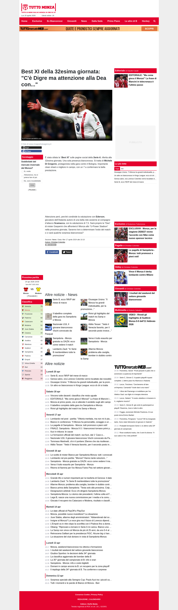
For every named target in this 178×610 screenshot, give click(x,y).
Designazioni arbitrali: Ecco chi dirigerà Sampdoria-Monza (78, 491)
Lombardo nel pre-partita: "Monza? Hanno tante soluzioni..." (78, 458)
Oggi (117, 169)
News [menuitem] (84, 21)
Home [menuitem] (24, 21)
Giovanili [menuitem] (71, 21)
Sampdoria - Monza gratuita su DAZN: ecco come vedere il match (64, 341)
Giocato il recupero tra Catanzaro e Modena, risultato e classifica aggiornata (86, 500)
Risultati (32, 190)
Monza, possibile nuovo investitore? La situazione (74, 514)
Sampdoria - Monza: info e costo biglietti (69, 563)
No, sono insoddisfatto (32, 181)
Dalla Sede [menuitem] (97, 21)
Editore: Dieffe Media (89, 604)
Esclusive (120, 224)
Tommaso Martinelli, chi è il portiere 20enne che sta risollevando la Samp (85, 441)
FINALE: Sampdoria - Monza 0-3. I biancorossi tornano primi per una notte (85, 428)
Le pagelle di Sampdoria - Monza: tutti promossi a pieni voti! (78, 425)
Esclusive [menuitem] (37, 21)
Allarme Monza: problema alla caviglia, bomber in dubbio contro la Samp (84, 484)
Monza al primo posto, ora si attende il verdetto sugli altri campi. (80, 402)
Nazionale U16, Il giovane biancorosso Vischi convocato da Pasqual (82, 438)
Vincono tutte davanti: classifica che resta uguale (73, 395)
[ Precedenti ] (32, 296)
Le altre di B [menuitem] (131, 21)
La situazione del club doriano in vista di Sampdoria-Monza (78, 537)
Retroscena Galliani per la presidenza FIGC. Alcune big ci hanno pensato (85, 533)
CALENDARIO (94, 599)
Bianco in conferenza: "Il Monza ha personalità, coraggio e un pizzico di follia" (87, 422)
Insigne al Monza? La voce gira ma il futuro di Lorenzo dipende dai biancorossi (87, 520)
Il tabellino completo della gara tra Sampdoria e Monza (64, 316)
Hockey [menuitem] (146, 21)
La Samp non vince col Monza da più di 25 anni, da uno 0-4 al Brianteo (84, 530)
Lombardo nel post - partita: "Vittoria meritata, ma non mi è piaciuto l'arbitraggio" (88, 419)
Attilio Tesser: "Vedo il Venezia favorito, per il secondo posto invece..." (100, 327)
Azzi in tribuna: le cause (61, 432)
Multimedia (120, 310)
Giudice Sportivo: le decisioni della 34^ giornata (73, 553)
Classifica (27, 302)
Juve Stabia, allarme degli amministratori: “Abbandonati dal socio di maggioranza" (89, 517)
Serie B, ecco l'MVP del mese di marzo (68, 376)
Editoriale (120, 70)
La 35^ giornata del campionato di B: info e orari (73, 560)
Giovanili (119, 288)
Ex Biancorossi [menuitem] (55, 21)
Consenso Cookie (82, 595)
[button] (32, 185)
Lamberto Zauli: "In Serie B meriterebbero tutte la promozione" (64, 352)
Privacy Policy (97, 595)
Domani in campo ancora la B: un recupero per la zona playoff (79, 566)
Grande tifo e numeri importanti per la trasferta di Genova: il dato (81, 478)
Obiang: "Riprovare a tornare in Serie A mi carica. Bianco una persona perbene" (88, 527)
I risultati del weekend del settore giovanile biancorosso (76, 550)
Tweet (67, 252)
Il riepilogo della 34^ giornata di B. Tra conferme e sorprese (78, 569)
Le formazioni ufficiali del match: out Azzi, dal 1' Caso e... (77, 435)
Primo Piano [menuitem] (113, 21)
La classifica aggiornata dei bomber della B (70, 556)
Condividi (52, 252)
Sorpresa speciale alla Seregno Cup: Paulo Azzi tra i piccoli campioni (83, 580)
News (54, 240)
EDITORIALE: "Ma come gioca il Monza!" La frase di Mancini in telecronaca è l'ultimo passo (93, 399)
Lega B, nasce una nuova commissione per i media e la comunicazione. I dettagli (88, 497)
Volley (118, 267)
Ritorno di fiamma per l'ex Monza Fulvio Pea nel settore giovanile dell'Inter (85, 468)
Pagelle (119, 245)
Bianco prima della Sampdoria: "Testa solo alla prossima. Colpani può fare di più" (88, 488)
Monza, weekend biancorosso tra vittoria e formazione (76, 547)
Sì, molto (27, 171)
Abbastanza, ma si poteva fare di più (31, 176)
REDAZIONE (83, 599)
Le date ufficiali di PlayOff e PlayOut (67, 511)
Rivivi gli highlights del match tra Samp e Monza (98, 316)
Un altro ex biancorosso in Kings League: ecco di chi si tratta (79, 385)
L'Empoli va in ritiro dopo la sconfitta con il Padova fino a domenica (82, 524)
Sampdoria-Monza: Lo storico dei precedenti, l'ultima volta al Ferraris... (84, 494)
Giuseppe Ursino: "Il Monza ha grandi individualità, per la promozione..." (84, 382)
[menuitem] (154, 21)
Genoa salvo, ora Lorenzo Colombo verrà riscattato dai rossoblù (80, 379)
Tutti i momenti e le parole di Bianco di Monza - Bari (75, 583)
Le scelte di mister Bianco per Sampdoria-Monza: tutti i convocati (81, 455)
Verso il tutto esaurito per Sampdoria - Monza (71, 464)
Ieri (122, 169)
